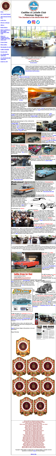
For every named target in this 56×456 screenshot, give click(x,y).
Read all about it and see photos (32, 70)
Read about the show (18, 179)
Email (12, 328)
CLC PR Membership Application (5, 58)
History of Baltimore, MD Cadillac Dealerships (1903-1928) (5, 31)
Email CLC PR (4, 61)
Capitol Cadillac (34, 116)
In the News (3, 20)
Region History (4, 27)
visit (39, 85)
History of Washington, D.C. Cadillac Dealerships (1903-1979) (5, 37)
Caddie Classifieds (5, 49)
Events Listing (4, 42)
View (50, 114)
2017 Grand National (5, 14)
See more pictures (33, 62)
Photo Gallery (4, 44)
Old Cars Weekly (52, 140)
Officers (2, 25)
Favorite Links (4, 51)
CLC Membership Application (5, 55)
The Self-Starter (52, 265)
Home (2, 11)
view (18, 127)
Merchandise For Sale (6, 47)
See (23, 285)
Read (42, 108)
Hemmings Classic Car (45, 305)
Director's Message (5, 22)
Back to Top (33, 454)
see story (21, 100)
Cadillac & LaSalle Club (24, 76)
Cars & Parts (46, 267)
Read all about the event (48, 191)
